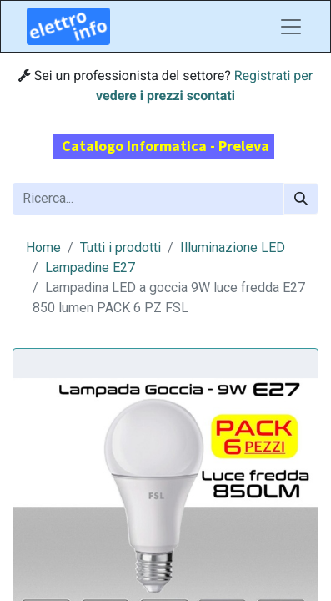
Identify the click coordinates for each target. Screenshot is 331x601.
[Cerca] (300, 199)
